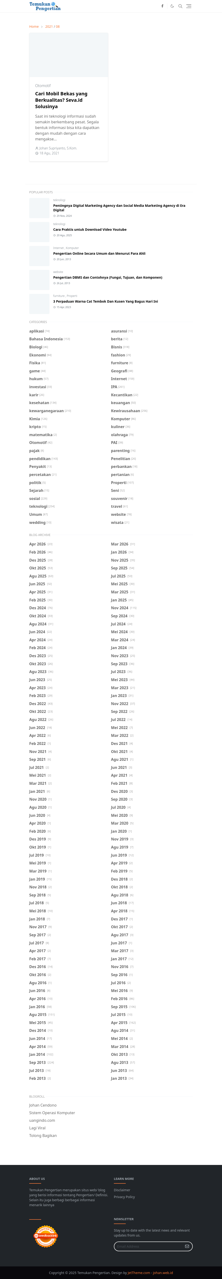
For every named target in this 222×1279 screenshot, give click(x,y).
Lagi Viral (37, 1128)
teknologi (59, 200)
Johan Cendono (43, 1105)
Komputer (72, 248)
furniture (59, 296)
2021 (49, 26)
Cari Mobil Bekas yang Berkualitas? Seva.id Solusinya (61, 100)
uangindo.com (42, 1120)
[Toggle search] (180, 6)
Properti (72, 296)
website (58, 272)
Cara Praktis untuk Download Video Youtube (90, 229)
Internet (58, 248)
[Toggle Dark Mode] (172, 6)
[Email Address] (148, 1246)
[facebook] (162, 6)
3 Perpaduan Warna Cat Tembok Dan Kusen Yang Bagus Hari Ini (105, 301)
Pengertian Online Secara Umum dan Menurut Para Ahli (99, 253)
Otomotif (43, 85)
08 (58, 26)
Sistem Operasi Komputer (52, 1112)
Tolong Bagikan (43, 1135)
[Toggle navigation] (189, 6)
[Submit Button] (187, 1246)
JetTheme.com (139, 1272)
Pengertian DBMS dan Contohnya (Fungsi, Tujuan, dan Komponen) (107, 277)
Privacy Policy (124, 1197)
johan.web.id (163, 1272)
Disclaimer (122, 1190)
